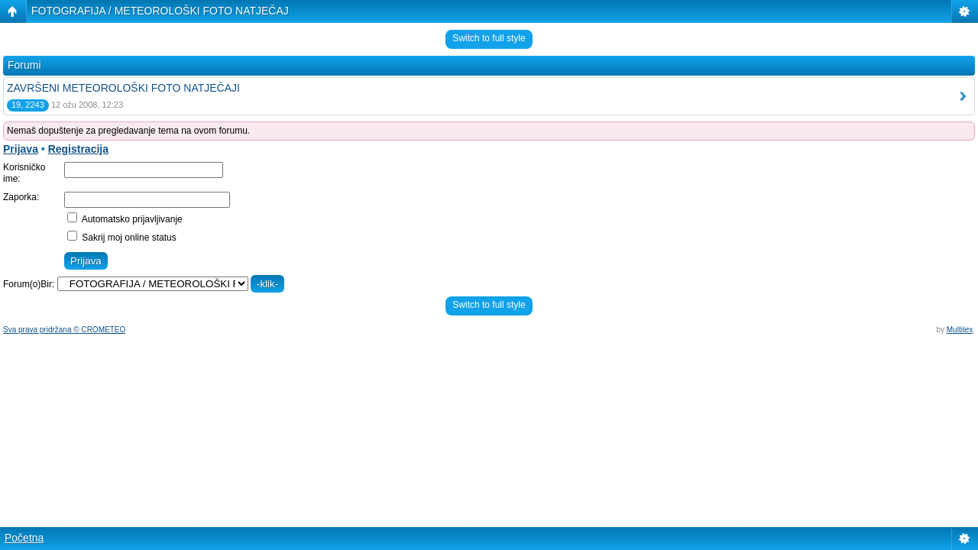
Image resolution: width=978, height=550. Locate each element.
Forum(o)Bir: (28, 284)
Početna (24, 538)
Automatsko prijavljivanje (125, 219)
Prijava (20, 149)
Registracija (78, 149)
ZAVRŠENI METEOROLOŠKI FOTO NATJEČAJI (123, 88)
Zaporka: (21, 197)
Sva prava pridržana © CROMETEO (64, 329)
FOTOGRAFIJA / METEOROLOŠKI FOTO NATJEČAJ (160, 11)
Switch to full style (488, 38)
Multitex (960, 329)
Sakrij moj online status (121, 237)
